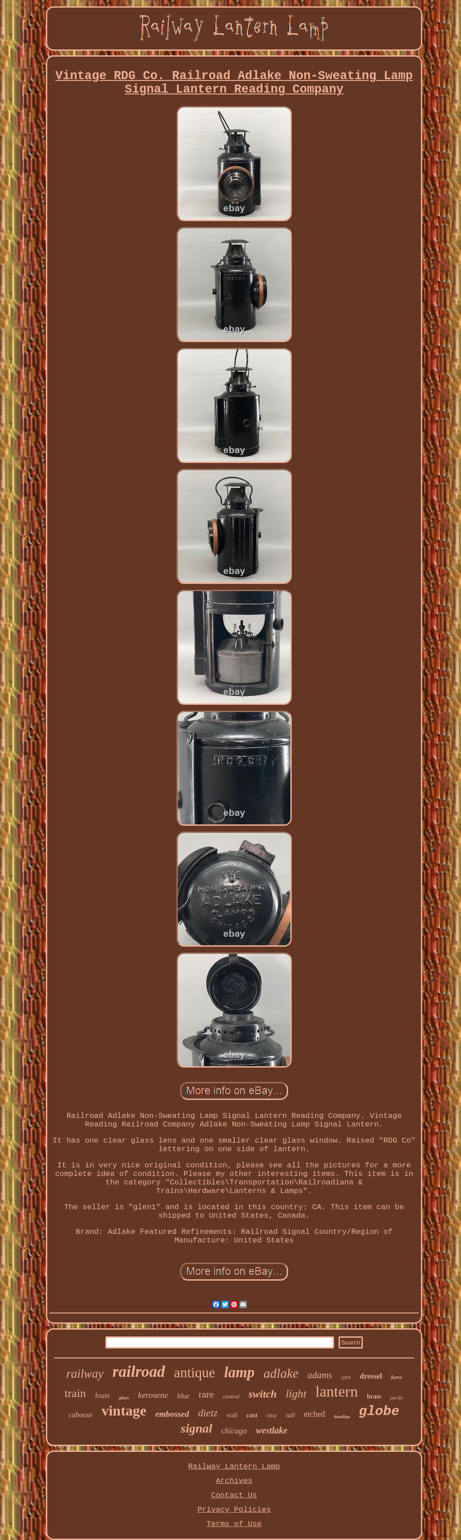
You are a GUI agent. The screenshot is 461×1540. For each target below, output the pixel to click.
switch (263, 1394)
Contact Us (234, 1495)
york (346, 1377)
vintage (123, 1410)
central (231, 1396)
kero (396, 1377)
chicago (234, 1430)
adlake (281, 1373)
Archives (234, 1481)
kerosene (153, 1395)
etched (314, 1414)
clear (272, 1415)
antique (194, 1372)
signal (196, 1428)
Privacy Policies (234, 1509)
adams (319, 1375)
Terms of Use (234, 1524)
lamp (239, 1372)
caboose (80, 1415)
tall (290, 1415)
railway (85, 1373)
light (296, 1394)
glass (124, 1397)
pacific (397, 1397)
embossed (172, 1414)
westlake (272, 1430)
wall (231, 1415)
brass (374, 1396)
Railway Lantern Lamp (234, 1466)
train (75, 1393)
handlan (342, 1416)
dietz (207, 1413)
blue (183, 1396)
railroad (139, 1371)
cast (251, 1415)
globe (379, 1411)
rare (206, 1394)
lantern (337, 1391)
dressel (371, 1376)
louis (102, 1395)
